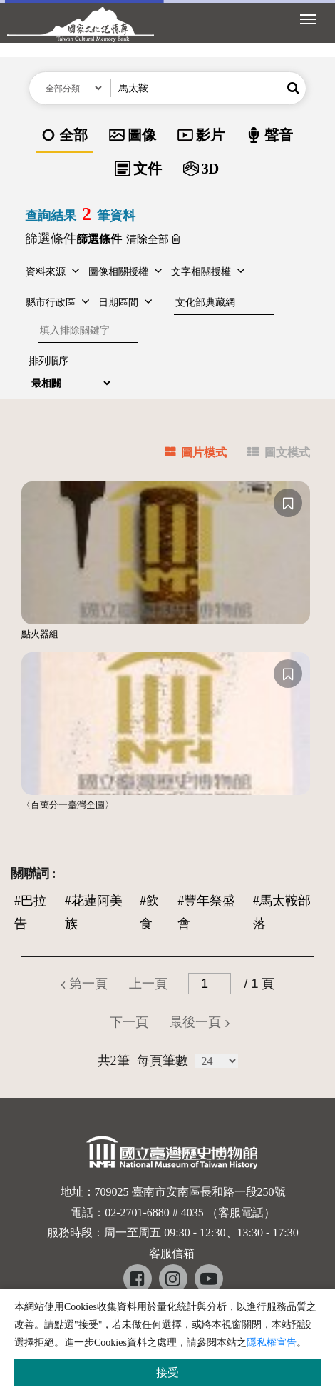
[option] (64, 136)
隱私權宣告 (272, 1342)
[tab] (187, 454)
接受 (167, 1372)
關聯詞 (30, 873)
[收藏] (288, 503)
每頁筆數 (162, 1061)
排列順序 (48, 361)
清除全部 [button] (153, 239)
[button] (293, 88)
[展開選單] (308, 18)
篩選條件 (50, 238)
